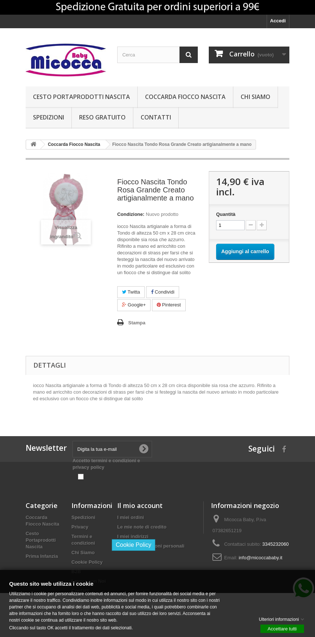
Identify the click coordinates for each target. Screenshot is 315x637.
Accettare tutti (282, 628)
